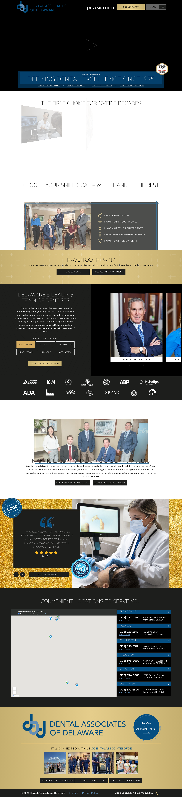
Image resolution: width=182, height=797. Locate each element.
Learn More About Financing (110, 483)
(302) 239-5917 (128, 631)
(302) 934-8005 (129, 675)
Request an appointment (146, 725)
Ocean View (65, 352)
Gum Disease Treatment (132, 85)
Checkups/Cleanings (49, 85)
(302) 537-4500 (129, 689)
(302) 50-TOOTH (101, 7)
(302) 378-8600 (129, 660)
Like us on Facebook (91, 780)
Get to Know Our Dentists (45, 364)
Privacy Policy (90, 793)
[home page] (41, 7)
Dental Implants (75, 85)
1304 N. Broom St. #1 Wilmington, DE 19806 (154, 647)
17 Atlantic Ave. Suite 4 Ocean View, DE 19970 (153, 691)
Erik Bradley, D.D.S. (136, 359)
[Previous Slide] (132, 365)
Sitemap (73, 793)
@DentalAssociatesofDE (111, 748)
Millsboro (45, 352)
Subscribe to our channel (57, 780)
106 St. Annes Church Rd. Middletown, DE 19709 (155, 662)
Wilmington (65, 345)
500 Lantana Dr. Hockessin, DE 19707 (153, 633)
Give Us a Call (73, 272)
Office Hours (124, 620)
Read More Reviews (49, 574)
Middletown (26, 352)
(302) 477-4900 (129, 617)
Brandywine (25, 345)
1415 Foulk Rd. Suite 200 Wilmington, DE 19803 (154, 618)
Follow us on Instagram (125, 780)
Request (131, 7)
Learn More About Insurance (72, 483)
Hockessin (45, 345)
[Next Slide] (140, 365)
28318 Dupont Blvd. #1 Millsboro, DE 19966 (153, 676)
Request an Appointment (109, 272)
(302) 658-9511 (128, 646)
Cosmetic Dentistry (102, 85)
